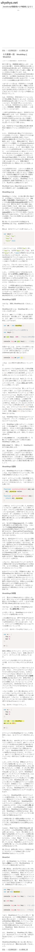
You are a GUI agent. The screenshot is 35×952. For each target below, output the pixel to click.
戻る (3, 50)
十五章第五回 (12, 50)
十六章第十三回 (22, 188)
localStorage (23, 210)
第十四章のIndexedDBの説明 (18, 202)
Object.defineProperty (15, 527)
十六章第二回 (23, 50)
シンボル (10, 280)
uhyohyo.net (9, 2)
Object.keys (17, 523)
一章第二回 (24, 383)
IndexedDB (6, 212)
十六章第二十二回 (14, 80)
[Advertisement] (17, 29)
